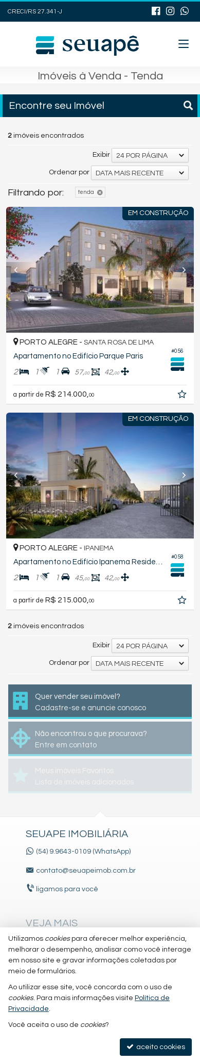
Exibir (101, 154)
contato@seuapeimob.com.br (86, 870)
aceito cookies (155, 1047)
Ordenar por (69, 172)
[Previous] (20, 269)
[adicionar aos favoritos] (183, 396)
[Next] (180, 269)
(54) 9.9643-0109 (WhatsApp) (83, 851)
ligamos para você (67, 889)
